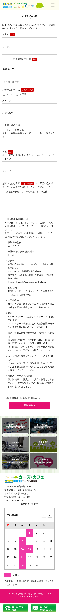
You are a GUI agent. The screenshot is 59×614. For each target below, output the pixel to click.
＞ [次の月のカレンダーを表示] (50, 518)
